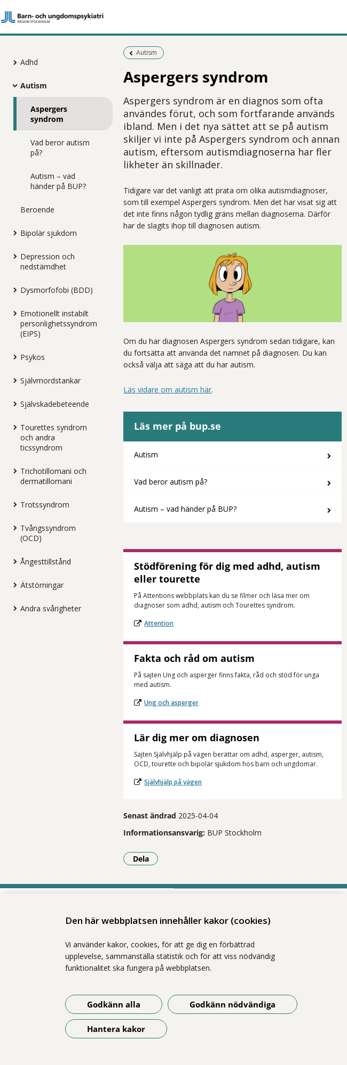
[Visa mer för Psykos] (12, 356)
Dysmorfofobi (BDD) (56, 290)
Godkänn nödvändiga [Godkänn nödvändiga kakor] (232, 1004)
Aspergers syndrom (48, 114)
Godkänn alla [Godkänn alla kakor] (113, 1004)
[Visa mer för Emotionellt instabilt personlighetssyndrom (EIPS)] (12, 313)
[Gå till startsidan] (173, 17)
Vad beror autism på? (60, 147)
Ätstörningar (42, 585)
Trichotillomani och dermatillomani (53, 476)
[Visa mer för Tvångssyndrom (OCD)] (12, 527)
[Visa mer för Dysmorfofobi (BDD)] (12, 289)
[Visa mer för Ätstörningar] (12, 584)
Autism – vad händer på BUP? (58, 181)
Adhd (29, 62)
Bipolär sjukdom (48, 233)
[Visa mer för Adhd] (12, 62)
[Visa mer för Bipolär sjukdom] (12, 232)
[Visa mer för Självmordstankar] (12, 380)
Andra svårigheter (50, 608)
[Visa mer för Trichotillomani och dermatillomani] (12, 470)
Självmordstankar (50, 380)
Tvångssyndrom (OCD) (48, 533)
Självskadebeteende (54, 404)
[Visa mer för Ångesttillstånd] (12, 561)
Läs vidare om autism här (167, 389)
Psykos (32, 357)
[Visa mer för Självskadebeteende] (12, 403)
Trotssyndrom (44, 504)
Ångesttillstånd (45, 561)
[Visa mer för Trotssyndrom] (12, 504)
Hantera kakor (116, 1028)
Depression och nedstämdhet (47, 261)
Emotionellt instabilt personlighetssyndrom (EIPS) (58, 323)
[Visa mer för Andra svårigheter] (12, 608)
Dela (146, 858)
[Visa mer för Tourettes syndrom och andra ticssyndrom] (12, 427)
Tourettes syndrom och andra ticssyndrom (53, 437)
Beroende (37, 209)
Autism (33, 85)
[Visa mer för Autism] (12, 85)
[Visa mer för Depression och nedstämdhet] (12, 256)
